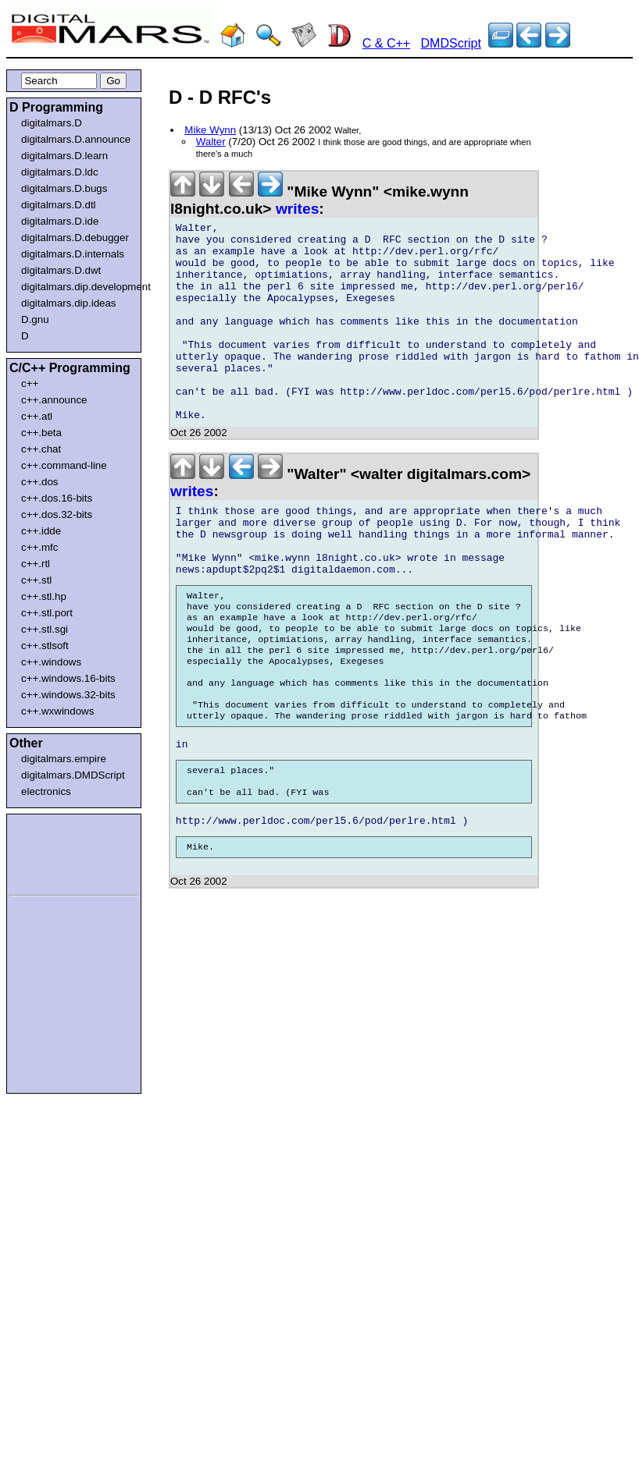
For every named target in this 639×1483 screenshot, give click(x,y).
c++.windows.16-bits (68, 678)
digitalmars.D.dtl (58, 205)
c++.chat (41, 449)
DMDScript (451, 43)
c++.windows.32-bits (68, 695)
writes (297, 208)
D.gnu (35, 319)
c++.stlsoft (45, 645)
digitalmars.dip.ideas (68, 303)
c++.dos (39, 482)
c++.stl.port (47, 613)
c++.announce (54, 400)
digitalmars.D (51, 123)
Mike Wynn (210, 130)
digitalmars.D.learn (64, 155)
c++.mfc (39, 547)
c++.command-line (64, 465)
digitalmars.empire (63, 759)
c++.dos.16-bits (56, 498)
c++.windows (51, 662)
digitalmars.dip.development (77, 287)
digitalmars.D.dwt (61, 270)
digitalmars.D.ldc (59, 172)
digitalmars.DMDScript (73, 775)
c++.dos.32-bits (56, 514)
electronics (46, 791)
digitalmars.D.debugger (75, 237)
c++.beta (41, 432)
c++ (29, 383)
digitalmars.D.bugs (64, 188)
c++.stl (36, 580)
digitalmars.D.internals (72, 254)
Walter (211, 141)
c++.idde (41, 531)
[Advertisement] (56, 852)
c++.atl (36, 416)
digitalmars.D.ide (59, 221)
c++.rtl (35, 563)
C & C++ (386, 43)
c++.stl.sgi (44, 629)
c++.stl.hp (43, 596)
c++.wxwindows (57, 711)
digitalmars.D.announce (75, 139)
